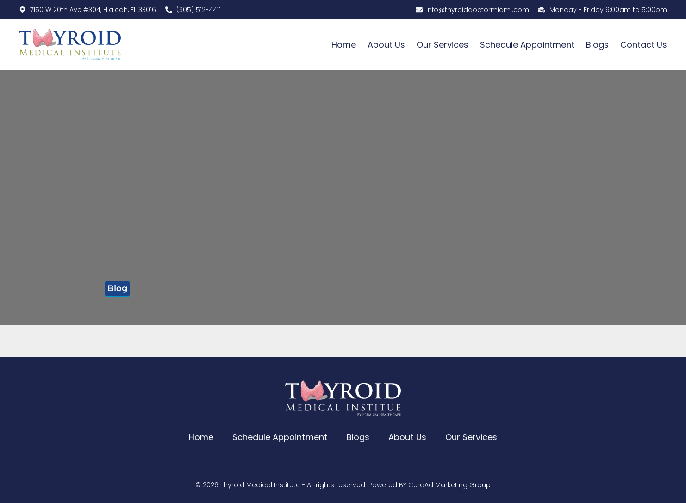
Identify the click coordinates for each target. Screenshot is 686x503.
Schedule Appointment (527, 44)
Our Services (442, 44)
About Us (386, 44)
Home (343, 44)
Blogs (597, 44)
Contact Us (643, 44)
